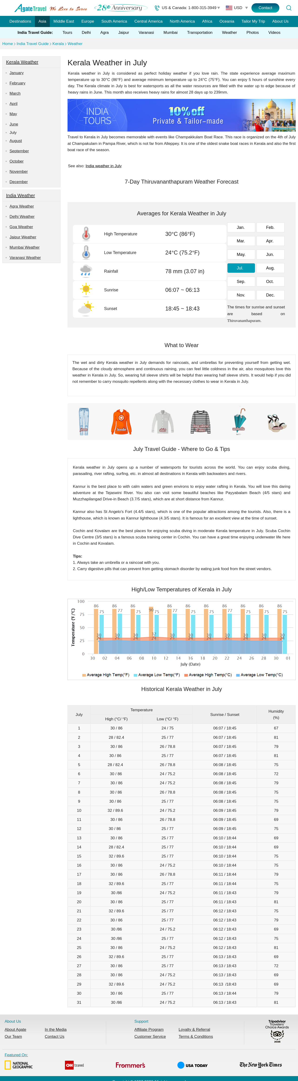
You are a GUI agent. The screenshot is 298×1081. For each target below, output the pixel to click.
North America (182, 21)
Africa (207, 21)
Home (7, 44)
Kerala (58, 44)
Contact (265, 8)
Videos (274, 32)
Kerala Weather (22, 62)
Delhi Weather (22, 216)
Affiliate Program (148, 1029)
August (16, 141)
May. (241, 254)
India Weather (20, 195)
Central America (148, 21)
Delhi (86, 32)
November (19, 171)
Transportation (200, 32)
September (19, 151)
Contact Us (54, 1036)
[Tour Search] (289, 8)
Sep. (241, 281)
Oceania (227, 21)
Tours (67, 32)
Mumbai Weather (25, 247)
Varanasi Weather (25, 257)
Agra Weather (22, 206)
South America (114, 21)
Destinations (20, 21)
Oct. (270, 281)
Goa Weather (21, 227)
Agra (104, 32)
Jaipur (123, 32)
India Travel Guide (33, 44)
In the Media (56, 1029)
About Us (280, 21)
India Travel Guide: (35, 32)
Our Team (13, 1036)
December (19, 182)
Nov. (241, 295)
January (17, 73)
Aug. (270, 268)
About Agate (15, 1029)
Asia (42, 21)
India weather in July (104, 166)
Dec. (270, 295)
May (13, 114)
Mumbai (170, 32)
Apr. (270, 241)
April (13, 103)
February (17, 83)
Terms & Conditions (196, 1036)
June (14, 124)
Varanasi (146, 32)
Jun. (270, 254)
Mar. (241, 241)
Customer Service (150, 1036)
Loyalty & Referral (194, 1029)
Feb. (270, 227)
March (15, 93)
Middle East (64, 21)
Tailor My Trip (253, 21)
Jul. (240, 268)
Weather (229, 32)
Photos (253, 32)
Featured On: (143, 1062)
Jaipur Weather (23, 237)
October (17, 161)
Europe (87, 21)
